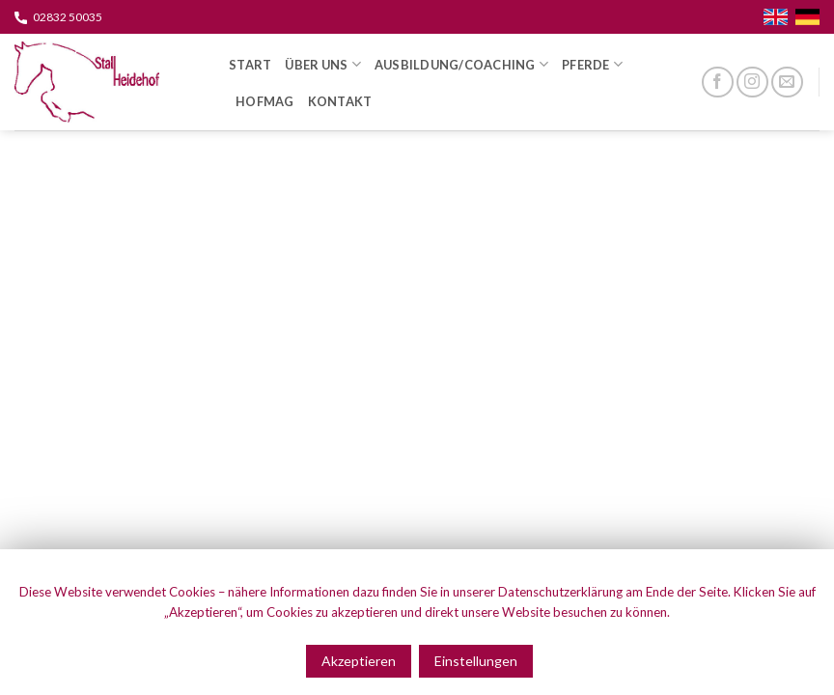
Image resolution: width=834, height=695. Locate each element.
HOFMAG (265, 101)
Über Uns (323, 64)
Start (250, 64)
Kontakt (340, 101)
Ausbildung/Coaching (461, 64)
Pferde (592, 64)
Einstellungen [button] (475, 661)
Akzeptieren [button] (358, 661)
